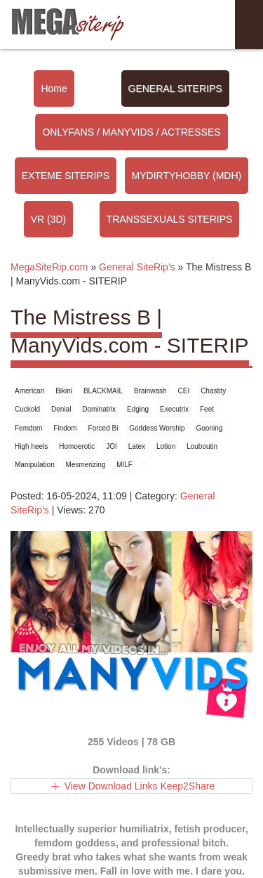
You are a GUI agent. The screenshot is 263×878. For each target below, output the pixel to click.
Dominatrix (99, 409)
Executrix (174, 409)
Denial (61, 409)
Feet (207, 409)
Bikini (63, 391)
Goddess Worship (156, 428)
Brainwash (150, 391)
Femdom (28, 428)
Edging (138, 409)
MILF (124, 465)
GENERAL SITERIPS (175, 88)
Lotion (165, 446)
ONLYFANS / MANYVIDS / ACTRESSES (131, 132)
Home (54, 88)
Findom (64, 428)
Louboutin (202, 446)
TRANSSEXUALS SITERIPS (170, 219)
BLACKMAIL (103, 391)
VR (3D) (49, 219)
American (29, 391)
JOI (111, 446)
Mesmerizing (86, 465)
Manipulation (35, 465)
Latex (136, 446)
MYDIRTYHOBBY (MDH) (187, 175)
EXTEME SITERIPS (65, 175)
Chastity (213, 391)
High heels (31, 446)
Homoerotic (77, 446)
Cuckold (27, 409)
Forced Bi (103, 428)
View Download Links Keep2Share (140, 786)
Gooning (209, 428)
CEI (184, 391)
